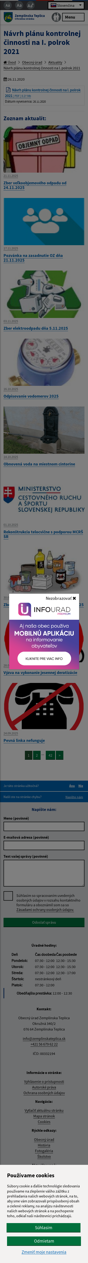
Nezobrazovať (61, 598)
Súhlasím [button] (43, 1227)
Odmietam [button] (44, 1241)
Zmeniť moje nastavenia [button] (44, 1252)
